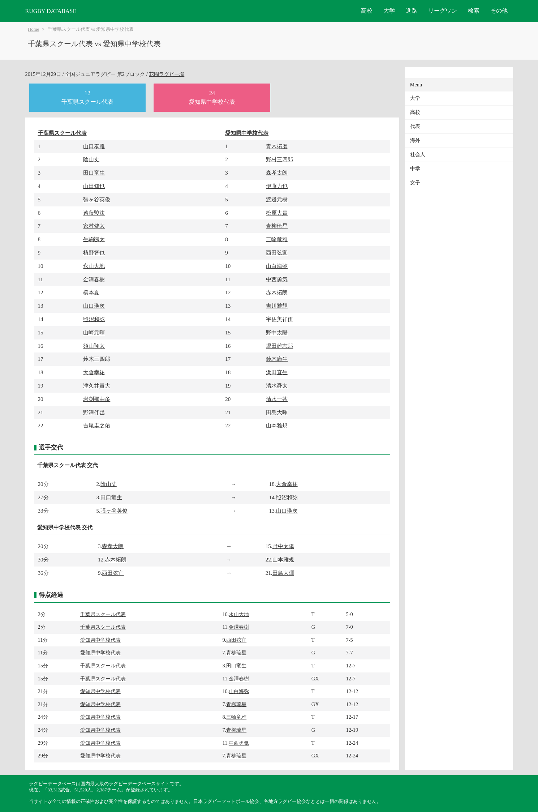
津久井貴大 (96, 386)
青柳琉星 (277, 226)
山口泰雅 (94, 146)
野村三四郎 (279, 159)
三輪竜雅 (277, 239)
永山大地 (94, 266)
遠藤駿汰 (94, 213)
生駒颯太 (94, 239)
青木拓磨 (277, 146)
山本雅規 (277, 425)
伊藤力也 (277, 186)
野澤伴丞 (94, 412)
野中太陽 (277, 332)
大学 (389, 11)
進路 (411, 11)
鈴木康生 (277, 359)
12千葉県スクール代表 (87, 97)
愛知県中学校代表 (246, 133)
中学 (415, 168)
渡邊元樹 (277, 199)
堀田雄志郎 (279, 346)
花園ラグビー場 (166, 74)
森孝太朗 (277, 173)
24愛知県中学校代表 (212, 97)
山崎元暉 (94, 332)
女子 (415, 182)
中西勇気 (277, 279)
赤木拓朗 (277, 292)
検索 (473, 11)
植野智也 (94, 252)
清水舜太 (277, 386)
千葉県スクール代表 (62, 133)
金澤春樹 (94, 279)
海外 (415, 140)
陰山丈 (91, 159)
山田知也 (94, 186)
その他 (499, 11)
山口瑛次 (94, 306)
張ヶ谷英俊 (96, 199)
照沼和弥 (94, 319)
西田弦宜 (277, 252)
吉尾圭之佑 (96, 425)
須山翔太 (94, 346)
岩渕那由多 (96, 399)
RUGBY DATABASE (51, 11)
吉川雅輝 (277, 306)
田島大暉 (277, 412)
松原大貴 (277, 213)
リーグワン (442, 11)
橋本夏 (91, 292)
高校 (367, 11)
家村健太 (94, 226)
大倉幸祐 (94, 372)
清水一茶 (277, 399)
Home (33, 29)
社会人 (417, 154)
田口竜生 (94, 173)
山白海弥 (277, 266)
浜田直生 (277, 372)
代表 (415, 126)
